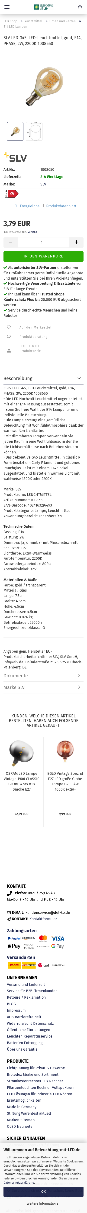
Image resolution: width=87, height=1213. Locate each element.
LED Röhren (62, 1094)
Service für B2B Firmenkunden (32, 991)
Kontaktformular (43, 919)
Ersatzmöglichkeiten (24, 1100)
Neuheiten (26, 1126)
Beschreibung (17, 378)
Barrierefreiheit (28, 1017)
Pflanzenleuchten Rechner (29, 1087)
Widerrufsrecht (19, 1023)
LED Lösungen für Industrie (29, 1094)
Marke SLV (14, 687)
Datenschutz (43, 1023)
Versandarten (21, 957)
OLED (11, 1126)
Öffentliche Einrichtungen (28, 1030)
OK (43, 1192)
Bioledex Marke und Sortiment (32, 1074)
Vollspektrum (63, 1087)
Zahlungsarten (22, 930)
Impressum (16, 1010)
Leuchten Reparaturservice (29, 1036)
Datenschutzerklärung (18, 1182)
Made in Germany (21, 1107)
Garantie (30, 1049)
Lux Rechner (52, 1081)
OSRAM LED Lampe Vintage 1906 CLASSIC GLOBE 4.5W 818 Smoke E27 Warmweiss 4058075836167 (21, 782)
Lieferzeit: (12, 177)
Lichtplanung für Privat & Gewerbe (36, 1068)
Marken (13, 1120)
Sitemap (27, 1120)
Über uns (14, 1049)
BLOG (11, 1004)
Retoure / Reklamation (26, 997)
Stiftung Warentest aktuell (29, 1113)
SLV (43, 184)
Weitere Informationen (43, 1204)
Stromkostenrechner (24, 1081)
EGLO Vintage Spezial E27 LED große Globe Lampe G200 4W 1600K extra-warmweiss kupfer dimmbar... (65, 782)
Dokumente (15, 675)
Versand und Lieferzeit (26, 984)
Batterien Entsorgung (24, 1043)
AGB (10, 1017)
